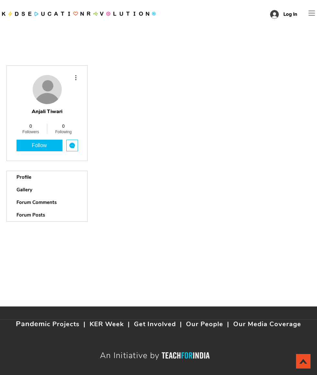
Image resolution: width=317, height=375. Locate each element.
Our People (204, 324)
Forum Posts (30, 215)
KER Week (107, 324)
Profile (23, 177)
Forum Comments (36, 202)
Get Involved (155, 324)
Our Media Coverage (267, 324)
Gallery (24, 190)
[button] (312, 13)
